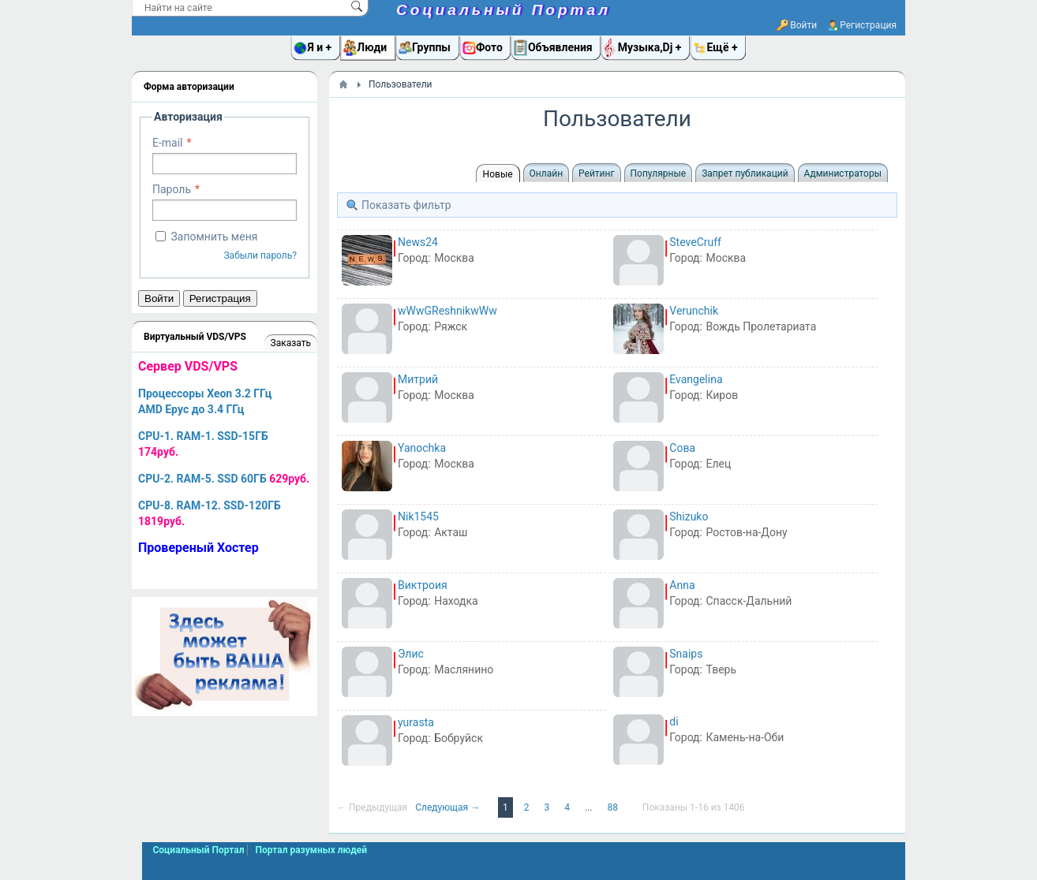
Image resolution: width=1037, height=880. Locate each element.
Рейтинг (596, 173)
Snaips (685, 653)
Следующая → (448, 807)
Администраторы (843, 173)
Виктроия (422, 585)
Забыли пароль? (260, 255)
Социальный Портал (503, 10)
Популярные (659, 173)
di (673, 721)
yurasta (416, 722)
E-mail (167, 142)
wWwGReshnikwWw (447, 310)
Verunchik (693, 310)
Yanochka (422, 448)
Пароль (171, 189)
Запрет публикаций (745, 173)
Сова (682, 448)
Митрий (418, 379)
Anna (681, 585)
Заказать (291, 343)
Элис (411, 653)
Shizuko (688, 516)
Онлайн (546, 173)
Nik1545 (418, 516)
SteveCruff (695, 242)
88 (613, 807)
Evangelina (695, 379)
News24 (418, 242)
